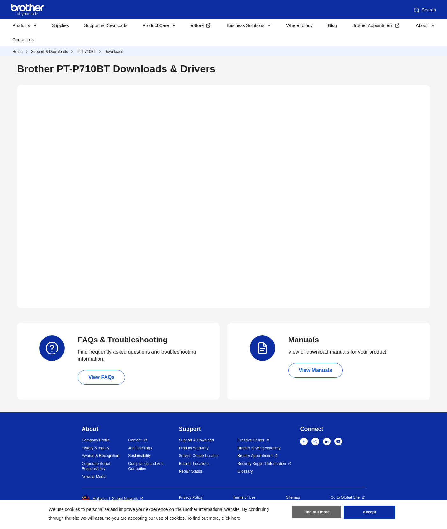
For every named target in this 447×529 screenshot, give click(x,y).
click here (231, 518)
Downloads (113, 51)
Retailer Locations (194, 463)
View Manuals (315, 370)
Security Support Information (262, 463)
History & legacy (95, 448)
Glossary (245, 471)
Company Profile (96, 440)
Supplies (60, 25)
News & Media (94, 477)
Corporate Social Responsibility (96, 466)
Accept (369, 513)
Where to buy (299, 25)
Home (17, 51)
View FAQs (101, 377)
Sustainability (139, 456)
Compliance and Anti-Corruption (146, 466)
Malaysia (94, 499)
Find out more (316, 513)
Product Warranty (194, 448)
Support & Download (196, 440)
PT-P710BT (86, 51)
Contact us (23, 39)
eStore (197, 25)
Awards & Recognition (100, 456)
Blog (332, 25)
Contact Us (137, 440)
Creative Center (251, 440)
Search (424, 10)
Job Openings (140, 448)
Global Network (125, 499)
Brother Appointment (372, 25)
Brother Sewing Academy (259, 448)
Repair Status (190, 471)
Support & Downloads (105, 25)
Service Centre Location (199, 456)
